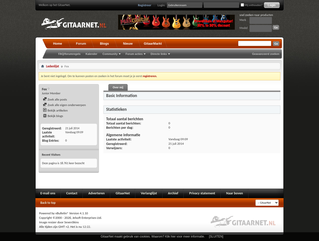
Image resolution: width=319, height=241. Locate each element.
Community (110, 53)
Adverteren (96, 193)
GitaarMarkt (153, 43)
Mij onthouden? (251, 5)
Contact (72, 193)
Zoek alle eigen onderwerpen (64, 105)
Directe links (159, 53)
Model (243, 28)
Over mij (118, 87)
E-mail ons (47, 193)
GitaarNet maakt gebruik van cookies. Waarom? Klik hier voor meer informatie (152, 236)
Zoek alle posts (55, 99)
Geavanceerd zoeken (265, 53)
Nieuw (128, 43)
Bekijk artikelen (55, 110)
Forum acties (134, 53)
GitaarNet (123, 193)
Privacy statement (202, 193)
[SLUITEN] (216, 236)
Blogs (104, 43)
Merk (242, 20)
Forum (81, 43)
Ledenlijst (52, 66)
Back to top (48, 203)
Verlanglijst (149, 193)
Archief (173, 193)
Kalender (91, 53)
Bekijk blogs (53, 116)
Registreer (145, 5)
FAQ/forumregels (69, 53)
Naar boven (234, 193)
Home (57, 43)
